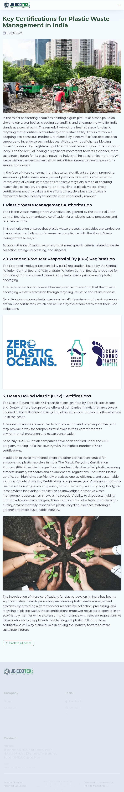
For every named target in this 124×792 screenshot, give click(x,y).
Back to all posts (18, 643)
